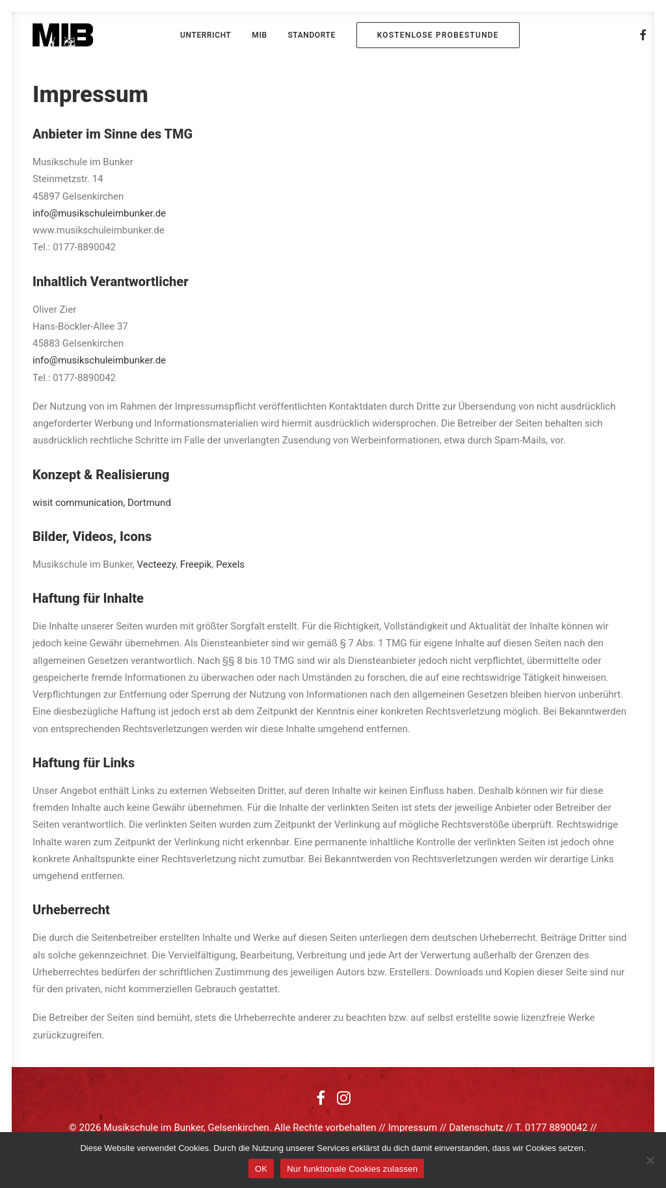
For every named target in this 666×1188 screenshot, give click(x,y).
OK (261, 1169)
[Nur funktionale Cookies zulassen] (649, 1160)
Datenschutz (476, 1127)
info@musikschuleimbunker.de (99, 213)
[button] (643, 35)
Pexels (230, 564)
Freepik (196, 564)
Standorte (311, 35)
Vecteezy (156, 564)
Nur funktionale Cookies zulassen (352, 1169)
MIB (259, 35)
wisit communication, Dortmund (102, 502)
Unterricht (206, 35)
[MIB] (63, 35)
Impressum (412, 1127)
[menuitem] (206, 35)
